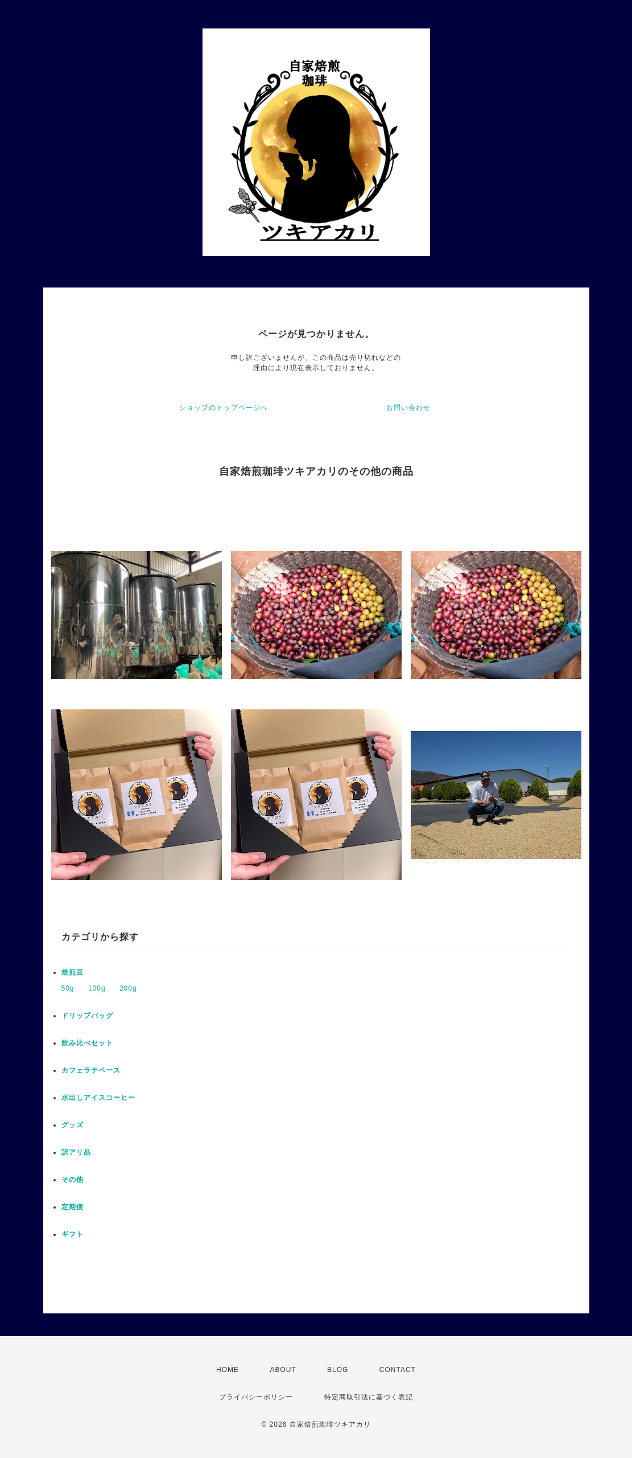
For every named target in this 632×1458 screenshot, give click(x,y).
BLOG (337, 1370)
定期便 (72, 1207)
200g (128, 988)
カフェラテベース (91, 1070)
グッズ (72, 1125)
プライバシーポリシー (256, 1397)
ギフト (72, 1234)
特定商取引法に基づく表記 (368, 1397)
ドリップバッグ (87, 1016)
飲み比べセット (87, 1043)
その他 (72, 1180)
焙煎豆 (72, 972)
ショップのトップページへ (223, 408)
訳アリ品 (76, 1152)
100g (97, 988)
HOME (227, 1370)
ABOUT (283, 1370)
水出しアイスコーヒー (98, 1098)
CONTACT (397, 1370)
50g (68, 988)
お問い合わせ (408, 408)
